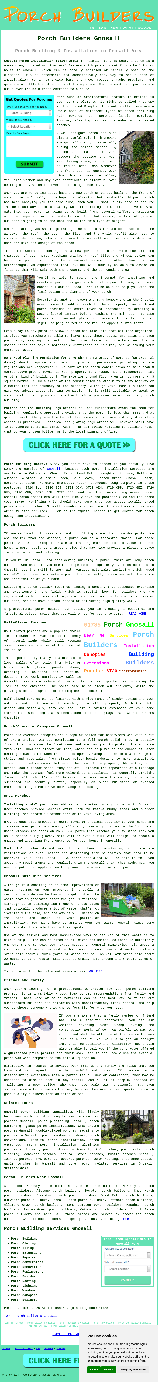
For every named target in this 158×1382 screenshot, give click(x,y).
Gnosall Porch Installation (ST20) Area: (41, 61)
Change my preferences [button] (133, 1369)
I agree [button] (94, 1369)
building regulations (23, 413)
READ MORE (137, 613)
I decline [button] (108, 1369)
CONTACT (128, 28)
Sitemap (6, 1348)
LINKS (102, 28)
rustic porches (122, 1154)
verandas (119, 120)
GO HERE (95, 971)
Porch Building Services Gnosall (48, 1228)
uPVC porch (71, 858)
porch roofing (105, 1159)
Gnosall (53, 469)
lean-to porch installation (57, 1140)
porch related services (104, 1163)
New (38, 1348)
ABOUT (114, 28)
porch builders (18, 1214)
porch (69, 243)
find (18, 1186)
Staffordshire (16, 1168)
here (125, 1219)
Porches (61, 1348)
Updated (48, 1348)
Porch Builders (24, 1348)
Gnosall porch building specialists (38, 1112)
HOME (92, 28)
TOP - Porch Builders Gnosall (30, 1316)
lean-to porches (18, 1159)
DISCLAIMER (145, 28)
